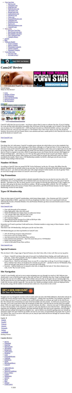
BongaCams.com (13, 12)
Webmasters (8, 376)
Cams (6, 355)
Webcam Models (10, 42)
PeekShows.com (13, 22)
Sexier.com (11, 24)
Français (3, 324)
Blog (5, 40)
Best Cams (8, 28)
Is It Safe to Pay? (13, 55)
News (6, 379)
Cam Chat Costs (10, 52)
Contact (6, 374)
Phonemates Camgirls (14, 47)
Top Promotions (9, 96)
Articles (6, 38)
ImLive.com (11, 4)
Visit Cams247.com (6, 137)
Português (4, 328)
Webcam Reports (6, 387)
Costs (6, 93)
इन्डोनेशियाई (4, 332)
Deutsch (3, 326)
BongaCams (8, 350)
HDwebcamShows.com (15, 25)
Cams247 (7, 365)
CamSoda (7, 358)
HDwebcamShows (9, 363)
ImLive (6, 341)
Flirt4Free (7, 353)
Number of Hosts (9, 94)
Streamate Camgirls (14, 50)
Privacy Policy (8, 373)
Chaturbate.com (13, 5)
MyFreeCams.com (13, 9)
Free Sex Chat (12, 53)
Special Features (9, 99)
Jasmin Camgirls (13, 48)
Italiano (3, 330)
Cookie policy (8, 384)
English (3, 320)
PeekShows (7, 360)
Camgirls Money (13, 37)
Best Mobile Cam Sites (15, 33)
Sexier (6, 361)
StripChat (7, 345)
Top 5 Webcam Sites (14, 35)
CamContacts (8, 351)
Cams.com (11, 17)
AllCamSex (7, 348)
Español (3, 322)
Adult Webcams (9, 368)
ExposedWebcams (9, 356)
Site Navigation (9, 101)
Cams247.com (12, 27)
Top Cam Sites (9, 2)
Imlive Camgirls (13, 45)
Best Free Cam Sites (14, 30)
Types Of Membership (11, 98)
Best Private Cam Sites (15, 32)
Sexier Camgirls (13, 43)
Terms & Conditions (10, 371)
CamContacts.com (13, 14)
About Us (7, 369)
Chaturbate (7, 343)
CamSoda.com (12, 20)
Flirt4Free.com (12, 15)
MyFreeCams (8, 346)
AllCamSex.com (13, 10)
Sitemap (6, 383)
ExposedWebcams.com (15, 19)
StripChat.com (12, 7)
